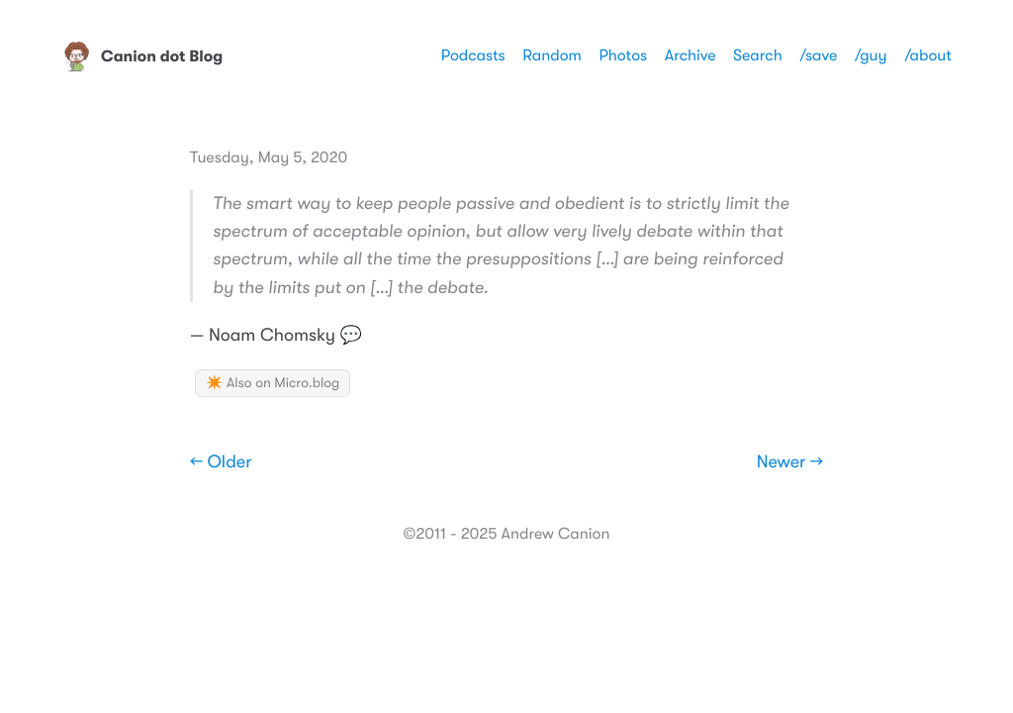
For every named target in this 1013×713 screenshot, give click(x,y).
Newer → (790, 462)
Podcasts (473, 55)
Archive (690, 55)
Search (758, 55)
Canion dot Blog (142, 56)
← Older (221, 462)
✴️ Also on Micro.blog (272, 383)
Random (552, 55)
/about (928, 55)
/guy (871, 55)
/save (818, 55)
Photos (623, 55)
